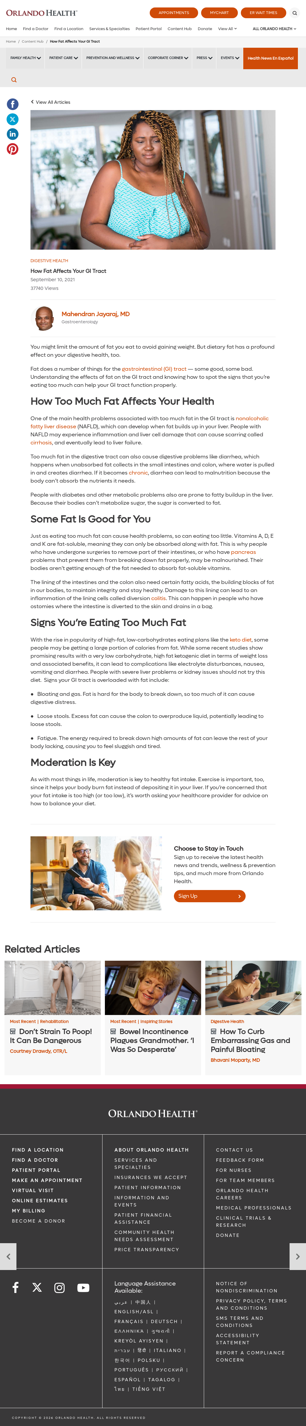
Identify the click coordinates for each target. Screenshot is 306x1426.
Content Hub (180, 28)
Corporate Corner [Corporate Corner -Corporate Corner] (165, 58)
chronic (138, 472)
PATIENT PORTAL (36, 1170)
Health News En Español (270, 58)
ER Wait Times (263, 12)
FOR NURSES (234, 1170)
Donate (205, 28)
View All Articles (53, 102)
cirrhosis (41, 442)
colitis (158, 598)
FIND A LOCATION (38, 1150)
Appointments (174, 12)
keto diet (240, 639)
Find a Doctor (35, 28)
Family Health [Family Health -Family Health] (23, 58)
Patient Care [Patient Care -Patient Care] (61, 58)
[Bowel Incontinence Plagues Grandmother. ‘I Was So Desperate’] (153, 988)
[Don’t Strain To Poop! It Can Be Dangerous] (52, 988)
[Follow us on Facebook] (16, 1288)
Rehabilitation (54, 1022)
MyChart (219, 12)
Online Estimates (40, 1201)
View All (225, 28)
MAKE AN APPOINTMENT (47, 1181)
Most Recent (24, 1022)
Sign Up (188, 896)
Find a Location (68, 28)
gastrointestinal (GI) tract (153, 369)
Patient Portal (149, 28)
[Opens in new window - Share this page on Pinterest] (13, 149)
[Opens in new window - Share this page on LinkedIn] (13, 134)
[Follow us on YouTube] (83, 1288)
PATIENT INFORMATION (147, 1188)
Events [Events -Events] (227, 58)
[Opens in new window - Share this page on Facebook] (13, 104)
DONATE (228, 1235)
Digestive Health (49, 261)
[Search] (294, 12)
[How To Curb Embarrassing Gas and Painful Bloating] (253, 988)
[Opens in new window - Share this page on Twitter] (13, 119)
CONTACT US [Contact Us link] (234, 1150)
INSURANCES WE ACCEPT (151, 1178)
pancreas (243, 552)
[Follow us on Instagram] (59, 1288)
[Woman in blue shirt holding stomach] (153, 179)
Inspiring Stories (156, 1022)
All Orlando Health (272, 29)
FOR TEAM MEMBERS (245, 1181)
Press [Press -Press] (202, 58)
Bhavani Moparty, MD (235, 1060)
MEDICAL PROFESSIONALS (254, 1208)
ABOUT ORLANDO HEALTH (151, 1150)
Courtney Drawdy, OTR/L (38, 1051)
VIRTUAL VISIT (33, 1191)
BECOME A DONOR (38, 1221)
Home (11, 28)
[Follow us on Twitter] (37, 1285)
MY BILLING (29, 1211)
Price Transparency (147, 1250)
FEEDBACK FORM (240, 1160)
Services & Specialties (109, 28)
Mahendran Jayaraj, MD (96, 314)
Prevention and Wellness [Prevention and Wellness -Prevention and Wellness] (110, 58)
